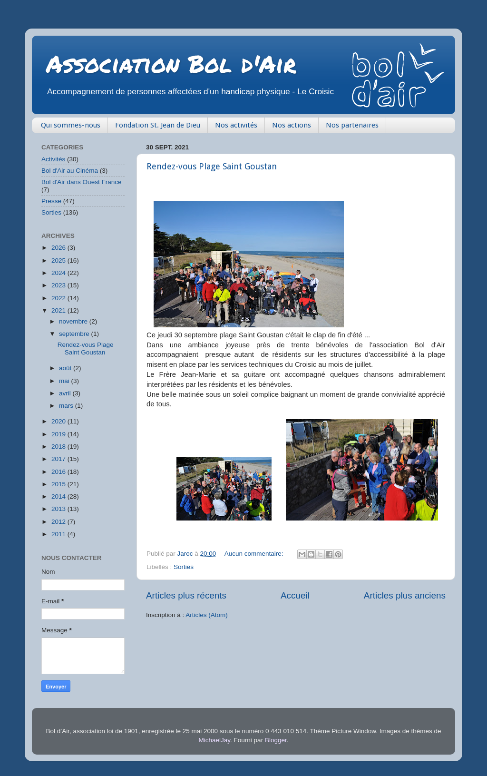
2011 (59, 534)
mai (65, 380)
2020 (59, 421)
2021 (59, 310)
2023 (59, 285)
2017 (59, 458)
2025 (59, 260)
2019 (59, 434)
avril (66, 393)
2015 (59, 484)
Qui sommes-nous (70, 125)
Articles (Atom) (206, 615)
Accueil (295, 595)
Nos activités (236, 125)
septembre (75, 333)
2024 (59, 272)
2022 (59, 298)
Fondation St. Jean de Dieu (157, 125)
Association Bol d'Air (171, 63)
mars (67, 405)
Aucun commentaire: (254, 553)
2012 (59, 521)
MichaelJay (215, 740)
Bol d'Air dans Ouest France (81, 182)
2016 (59, 471)
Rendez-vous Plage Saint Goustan (211, 166)
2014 (59, 496)
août (66, 368)
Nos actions (291, 125)
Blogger (276, 740)
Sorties (184, 566)
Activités (53, 159)
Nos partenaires (352, 125)
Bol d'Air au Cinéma (69, 170)
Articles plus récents (186, 595)
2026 (59, 247)
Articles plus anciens (405, 595)
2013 (59, 508)
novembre (74, 321)
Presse (51, 201)
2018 (59, 446)
